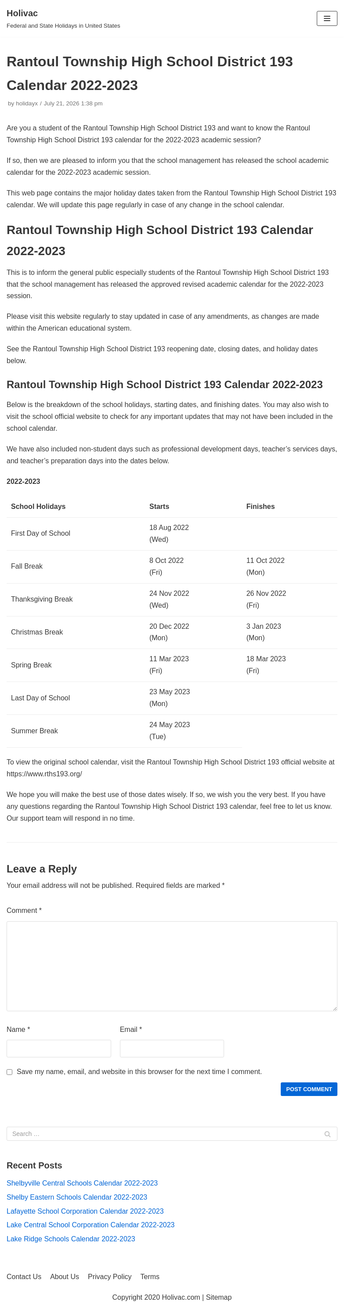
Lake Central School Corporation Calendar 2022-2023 (90, 1225)
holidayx (27, 103)
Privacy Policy (110, 1276)
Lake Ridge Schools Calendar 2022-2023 (71, 1239)
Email (131, 1029)
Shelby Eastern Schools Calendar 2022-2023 (77, 1197)
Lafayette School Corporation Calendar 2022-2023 (85, 1211)
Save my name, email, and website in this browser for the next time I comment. (139, 1071)
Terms (150, 1276)
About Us (64, 1276)
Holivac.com (181, 1297)
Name (18, 1029)
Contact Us (24, 1276)
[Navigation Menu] (327, 18)
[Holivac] (63, 18)
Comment (24, 910)
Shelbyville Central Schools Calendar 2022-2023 (82, 1183)
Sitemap (219, 1297)
